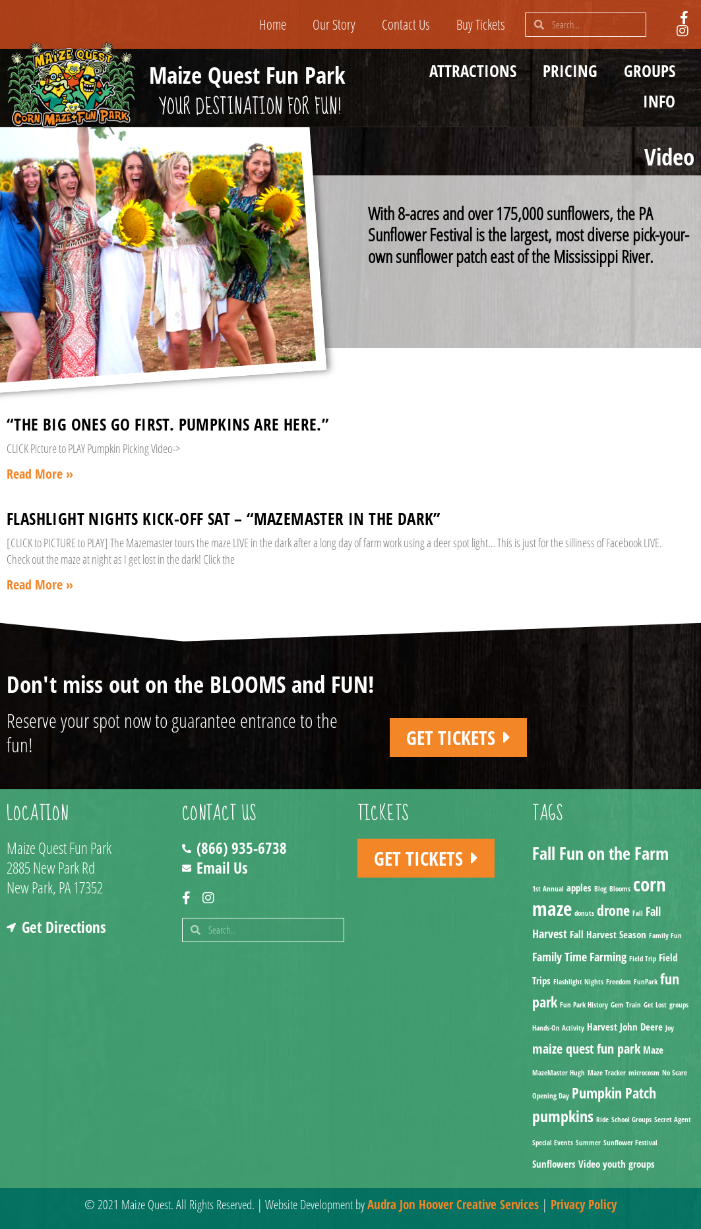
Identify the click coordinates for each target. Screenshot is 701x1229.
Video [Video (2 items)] (589, 1163)
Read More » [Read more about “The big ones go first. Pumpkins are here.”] (40, 474)
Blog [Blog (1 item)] (600, 888)
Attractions (476, 70)
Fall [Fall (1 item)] (637, 913)
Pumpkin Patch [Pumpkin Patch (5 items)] (614, 1092)
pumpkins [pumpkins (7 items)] (563, 1116)
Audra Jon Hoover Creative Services (453, 1204)
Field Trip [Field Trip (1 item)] (642, 958)
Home (272, 24)
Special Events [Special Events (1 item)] (552, 1142)
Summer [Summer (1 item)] (588, 1142)
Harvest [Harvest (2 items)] (602, 1026)
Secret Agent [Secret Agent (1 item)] (672, 1119)
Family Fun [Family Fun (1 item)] (665, 935)
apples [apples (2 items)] (579, 887)
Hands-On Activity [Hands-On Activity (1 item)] (558, 1028)
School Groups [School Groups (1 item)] (631, 1119)
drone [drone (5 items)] (613, 910)
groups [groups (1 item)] (678, 1004)
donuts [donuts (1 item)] (584, 913)
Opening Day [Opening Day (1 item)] (550, 1095)
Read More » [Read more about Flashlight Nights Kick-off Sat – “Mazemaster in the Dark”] (40, 584)
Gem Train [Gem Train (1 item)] (626, 1004)
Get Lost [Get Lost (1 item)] (655, 1004)
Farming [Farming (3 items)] (608, 957)
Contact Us (406, 24)
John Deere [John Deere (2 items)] (641, 1026)
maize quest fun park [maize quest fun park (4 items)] (586, 1049)
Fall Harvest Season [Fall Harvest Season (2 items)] (608, 934)
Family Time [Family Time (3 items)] (559, 957)
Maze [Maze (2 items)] (653, 1049)
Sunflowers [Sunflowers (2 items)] (554, 1163)
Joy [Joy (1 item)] (669, 1028)
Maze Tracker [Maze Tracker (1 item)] (607, 1072)
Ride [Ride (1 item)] (602, 1119)
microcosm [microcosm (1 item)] (643, 1072)
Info (662, 101)
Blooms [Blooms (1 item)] (619, 888)
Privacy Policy (584, 1204)
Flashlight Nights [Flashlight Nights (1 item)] (578, 981)
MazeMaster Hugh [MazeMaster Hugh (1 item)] (558, 1072)
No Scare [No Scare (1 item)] (674, 1072)
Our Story (334, 24)
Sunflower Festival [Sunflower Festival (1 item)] (630, 1142)
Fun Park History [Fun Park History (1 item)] (584, 1004)
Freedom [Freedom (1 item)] (618, 981)
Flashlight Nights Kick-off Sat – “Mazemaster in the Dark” (224, 518)
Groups (653, 70)
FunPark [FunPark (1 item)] (645, 981)
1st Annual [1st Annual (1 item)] (548, 888)
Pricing (573, 70)
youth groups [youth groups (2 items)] (629, 1163)
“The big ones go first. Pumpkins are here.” (167, 424)
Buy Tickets (480, 24)
